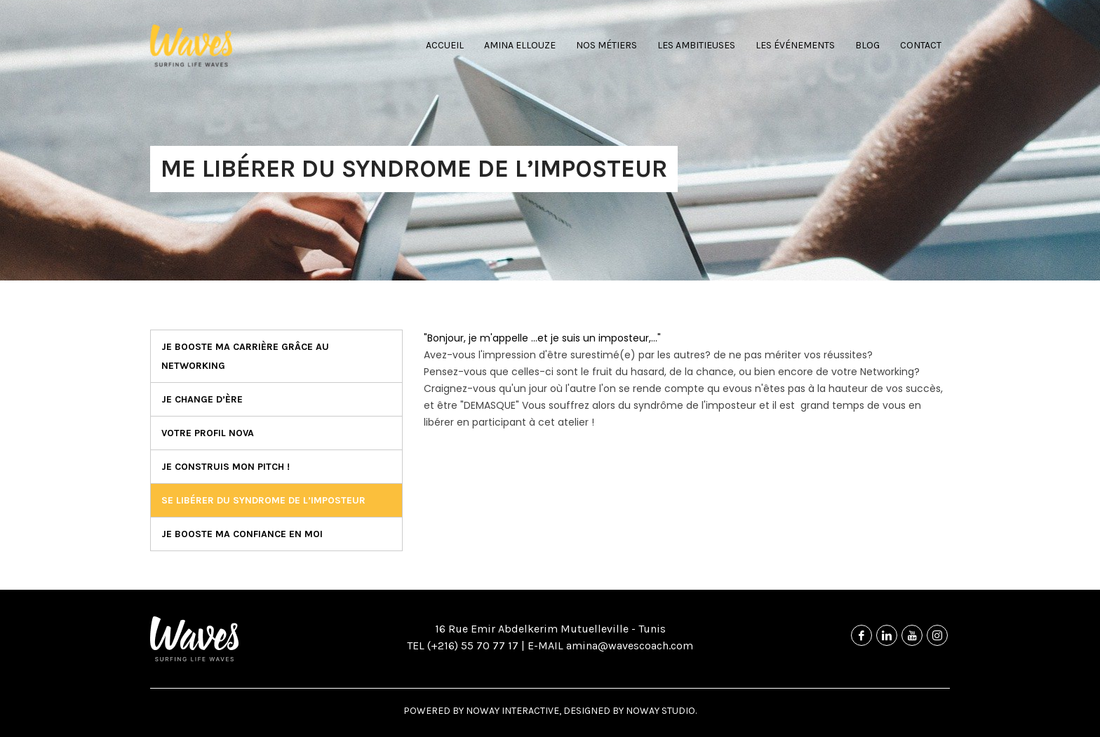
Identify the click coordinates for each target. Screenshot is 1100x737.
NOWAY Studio (660, 711)
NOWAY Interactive (512, 711)
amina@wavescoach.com (628, 645)
